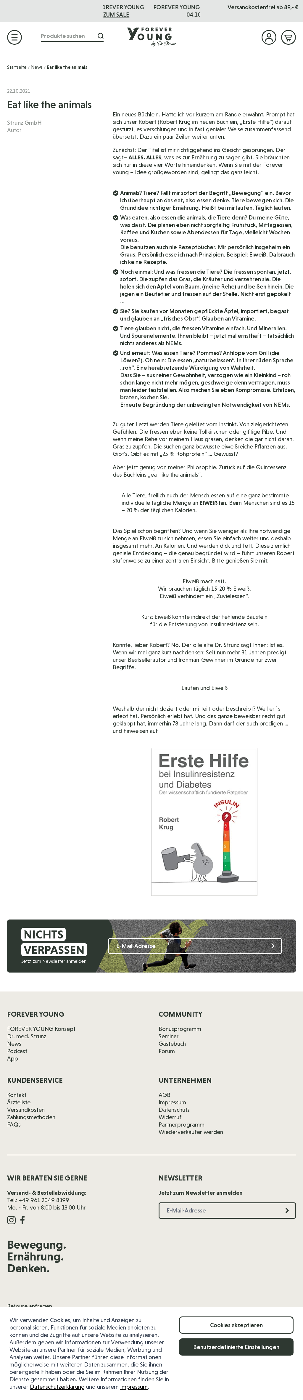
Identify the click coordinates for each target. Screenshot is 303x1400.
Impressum (134, 1386)
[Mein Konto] (269, 37)
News (37, 67)
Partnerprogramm (181, 1124)
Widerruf (170, 1117)
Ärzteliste (18, 1102)
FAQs (14, 1124)
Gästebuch (172, 1043)
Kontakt (16, 1094)
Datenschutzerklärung (57, 1386)
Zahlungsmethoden (31, 1117)
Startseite (17, 67)
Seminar (169, 1036)
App (12, 1058)
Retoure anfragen (29, 1306)
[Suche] (101, 36)
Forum (167, 1051)
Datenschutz (174, 1109)
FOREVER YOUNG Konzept (41, 1028)
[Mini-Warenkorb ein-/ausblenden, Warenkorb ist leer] (288, 37)
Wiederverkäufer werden (191, 1131)
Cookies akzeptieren (236, 1325)
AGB (164, 1094)
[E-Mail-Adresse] (195, 946)
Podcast (17, 1051)
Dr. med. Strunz (26, 1036)
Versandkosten (26, 1109)
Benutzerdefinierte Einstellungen (236, 1347)
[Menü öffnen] (14, 37)
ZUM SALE (165, 14)
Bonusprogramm (180, 1028)
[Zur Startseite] (151, 37)
